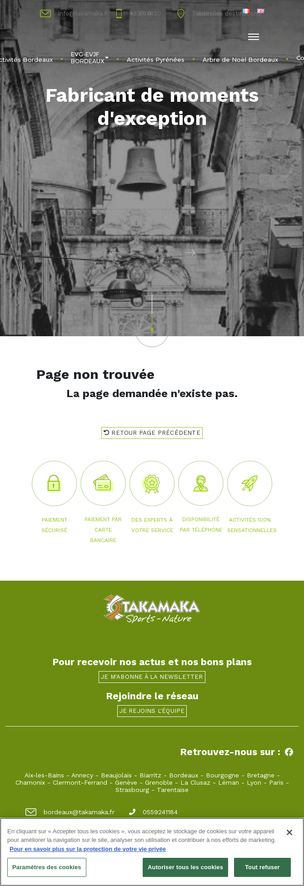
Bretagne (260, 775)
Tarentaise (173, 789)
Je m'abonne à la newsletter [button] (152, 676)
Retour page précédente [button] (152, 432)
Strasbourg (132, 789)
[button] (76, 252)
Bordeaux (183, 775)
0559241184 (153, 812)
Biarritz (150, 775)
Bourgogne (222, 775)
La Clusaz (195, 782)
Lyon (254, 782)
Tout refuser (262, 867)
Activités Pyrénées (155, 59)
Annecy (82, 775)
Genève (126, 782)
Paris (276, 782)
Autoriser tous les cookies (185, 867)
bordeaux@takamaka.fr (70, 812)
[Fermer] (289, 832)
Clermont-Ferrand (80, 782)
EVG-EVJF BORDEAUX (90, 58)
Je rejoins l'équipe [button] (152, 710)
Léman (228, 782)
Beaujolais (116, 775)
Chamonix (30, 782)
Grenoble (159, 782)
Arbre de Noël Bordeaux (240, 59)
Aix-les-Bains (44, 775)
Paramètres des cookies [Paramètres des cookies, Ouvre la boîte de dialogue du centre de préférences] (46, 867)
